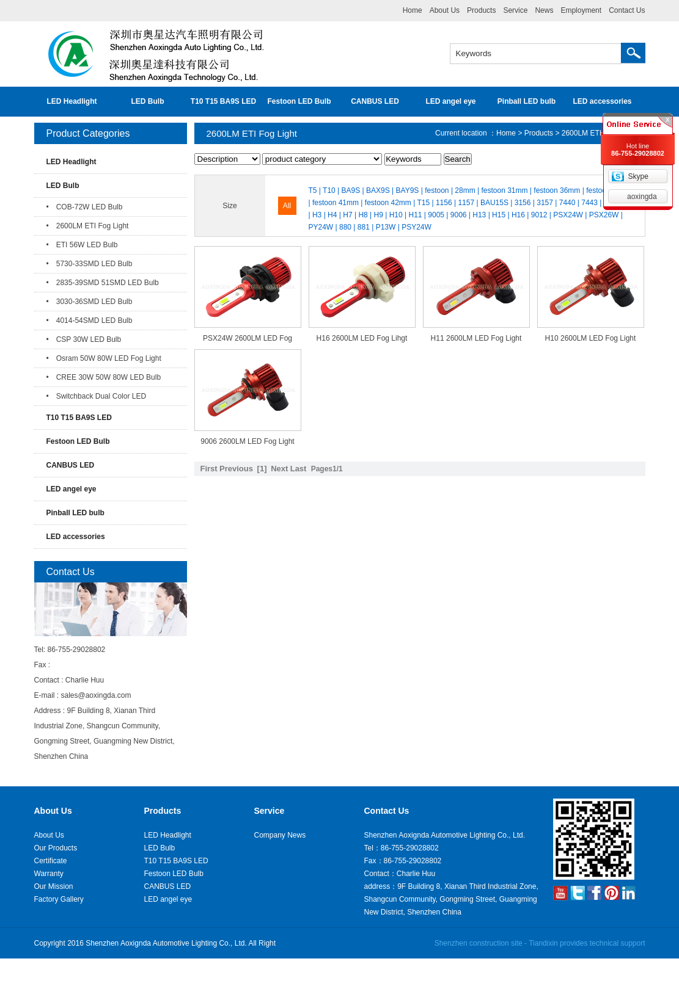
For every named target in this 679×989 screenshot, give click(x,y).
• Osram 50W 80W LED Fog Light (103, 358)
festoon (437, 190)
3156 (523, 202)
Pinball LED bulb (526, 101)
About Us (445, 10)
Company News (280, 835)
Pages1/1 (327, 469)
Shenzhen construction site (479, 943)
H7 (347, 215)
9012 (539, 215)
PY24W (321, 227)
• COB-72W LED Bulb (84, 207)
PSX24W (568, 215)
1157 (466, 202)
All (287, 205)
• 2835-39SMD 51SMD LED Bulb (102, 282)
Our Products (56, 848)
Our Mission (53, 886)
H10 (396, 215)
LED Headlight (71, 101)
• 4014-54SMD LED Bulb (89, 320)
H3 (316, 215)
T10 (329, 190)
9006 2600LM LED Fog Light (247, 441)
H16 (518, 215)
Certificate (50, 861)
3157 (545, 202)
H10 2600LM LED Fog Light (590, 338)
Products (481, 10)
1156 (444, 202)
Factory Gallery (59, 899)
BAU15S (494, 202)
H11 (415, 215)
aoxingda (642, 196)
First (209, 468)
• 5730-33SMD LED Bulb (89, 263)
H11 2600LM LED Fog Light (476, 338)
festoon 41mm (335, 202)
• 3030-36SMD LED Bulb (89, 301)
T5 (313, 190)
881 (364, 227)
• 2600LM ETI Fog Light (87, 226)
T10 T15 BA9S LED (223, 101)
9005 (436, 215)
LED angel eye (450, 101)
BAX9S (378, 190)
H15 (498, 215)
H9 (378, 215)
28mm (465, 190)
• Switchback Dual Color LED (96, 396)
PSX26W (604, 215)
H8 (362, 215)
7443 (589, 202)
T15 (423, 202)
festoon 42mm (388, 202)
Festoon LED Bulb (299, 101)
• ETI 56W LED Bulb (82, 245)
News (544, 10)
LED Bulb (147, 101)
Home (412, 10)
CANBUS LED (375, 101)
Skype (638, 176)
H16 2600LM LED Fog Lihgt (362, 338)
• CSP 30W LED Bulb (84, 339)
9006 (458, 215)
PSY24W (416, 227)
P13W (386, 227)
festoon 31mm (504, 190)
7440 (567, 202)
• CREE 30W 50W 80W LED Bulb (103, 377)
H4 (332, 215)
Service (515, 10)
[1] (262, 468)
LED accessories (602, 101)
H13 (479, 215)
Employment (580, 10)
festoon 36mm (557, 190)
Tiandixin (543, 943)
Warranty (49, 873)
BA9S (351, 190)
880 (345, 227)
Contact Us (627, 10)
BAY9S (407, 190)
